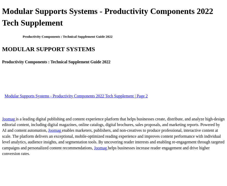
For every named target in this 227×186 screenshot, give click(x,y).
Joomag (9, 119)
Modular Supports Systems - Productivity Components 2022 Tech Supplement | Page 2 (76, 96)
